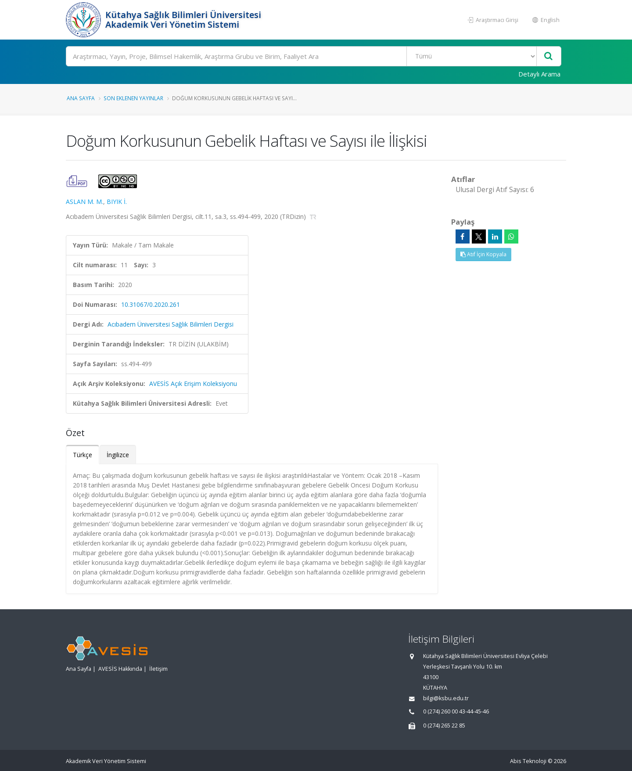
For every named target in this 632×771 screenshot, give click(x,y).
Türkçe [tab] (82, 455)
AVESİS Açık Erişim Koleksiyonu (193, 383)
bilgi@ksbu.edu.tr (446, 698)
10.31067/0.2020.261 (150, 304)
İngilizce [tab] (118, 455)
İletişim (158, 669)
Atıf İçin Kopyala (483, 254)
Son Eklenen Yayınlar (133, 98)
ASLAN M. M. (84, 201)
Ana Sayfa (81, 98)
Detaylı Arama (539, 73)
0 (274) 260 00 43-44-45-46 (456, 711)
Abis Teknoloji (528, 761)
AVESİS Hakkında (120, 669)
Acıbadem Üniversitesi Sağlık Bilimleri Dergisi (170, 324)
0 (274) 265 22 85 (444, 725)
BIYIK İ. (117, 201)
